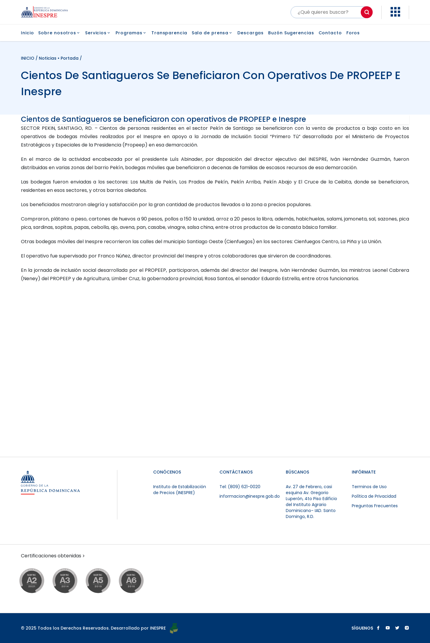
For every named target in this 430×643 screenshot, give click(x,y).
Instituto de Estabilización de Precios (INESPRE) (179, 490)
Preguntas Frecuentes (375, 506)
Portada (70, 58)
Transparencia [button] (169, 33)
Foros (353, 33)
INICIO (28, 58)
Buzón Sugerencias (291, 33)
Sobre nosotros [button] (59, 33)
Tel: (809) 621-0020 (239, 487)
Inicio (27, 33)
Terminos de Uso (369, 487)
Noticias (47, 58)
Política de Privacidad (374, 496)
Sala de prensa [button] (212, 33)
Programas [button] (131, 33)
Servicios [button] (98, 33)
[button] (395, 15)
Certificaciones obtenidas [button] (53, 555)
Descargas (250, 33)
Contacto (330, 33)
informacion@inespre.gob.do (249, 496)
